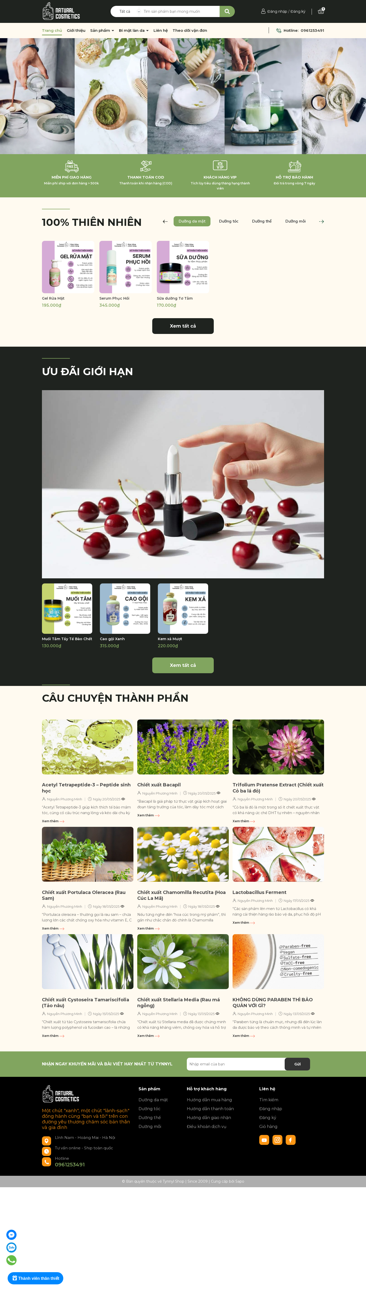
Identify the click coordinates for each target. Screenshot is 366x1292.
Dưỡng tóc (149, 1108)
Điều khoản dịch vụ (206, 1126)
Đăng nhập (277, 11)
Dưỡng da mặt (153, 1099)
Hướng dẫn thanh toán (210, 1108)
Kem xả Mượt (170, 639)
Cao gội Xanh (112, 639)
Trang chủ (52, 30)
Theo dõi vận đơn (190, 30)
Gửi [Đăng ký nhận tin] (297, 1064)
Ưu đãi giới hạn (87, 371)
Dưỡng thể (150, 1117)
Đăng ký (298, 11)
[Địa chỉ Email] (248, 1064)
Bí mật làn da (132, 30)
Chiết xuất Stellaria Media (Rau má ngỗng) (178, 1002)
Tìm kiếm (268, 1099)
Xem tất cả (183, 326)
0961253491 (312, 30)
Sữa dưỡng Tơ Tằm (175, 298)
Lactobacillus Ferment (259, 892)
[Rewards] (35, 1278)
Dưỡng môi (150, 1126)
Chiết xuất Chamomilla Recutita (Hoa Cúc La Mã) (181, 895)
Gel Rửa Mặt (53, 298)
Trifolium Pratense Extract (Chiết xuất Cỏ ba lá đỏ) (278, 788)
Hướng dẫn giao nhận (209, 1117)
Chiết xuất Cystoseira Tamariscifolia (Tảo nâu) (85, 1002)
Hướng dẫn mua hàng (209, 1099)
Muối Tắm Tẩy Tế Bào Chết (67, 639)
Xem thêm (53, 821)
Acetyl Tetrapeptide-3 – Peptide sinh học (86, 788)
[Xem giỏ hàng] (321, 11)
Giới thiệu (76, 30)
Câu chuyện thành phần (115, 698)
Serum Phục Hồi (114, 298)
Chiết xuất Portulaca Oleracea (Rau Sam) (84, 895)
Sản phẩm (100, 30)
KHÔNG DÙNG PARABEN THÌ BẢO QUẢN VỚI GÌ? (273, 1002)
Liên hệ (161, 30)
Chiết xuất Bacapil (159, 785)
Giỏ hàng (268, 1126)
